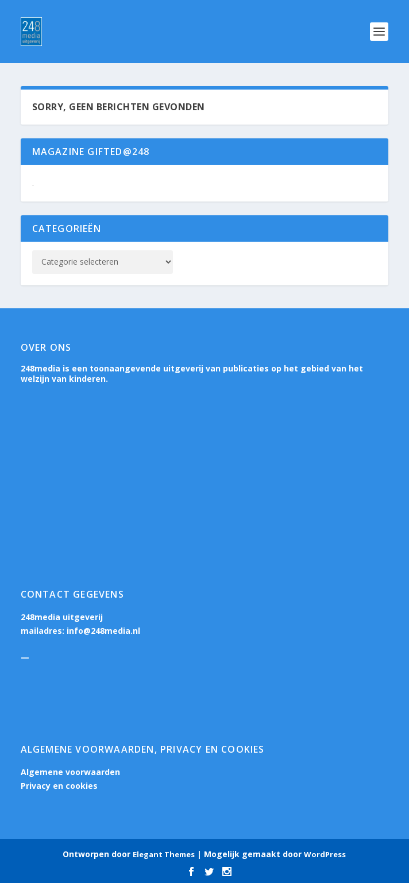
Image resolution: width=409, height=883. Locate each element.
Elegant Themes (164, 854)
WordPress (325, 854)
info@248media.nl (103, 630)
